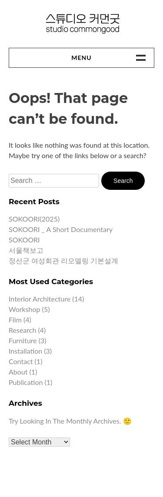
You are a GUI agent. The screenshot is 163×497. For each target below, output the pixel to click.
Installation (25, 351)
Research (22, 330)
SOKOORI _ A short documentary (61, 229)
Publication (26, 382)
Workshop (24, 309)
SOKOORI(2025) (34, 219)
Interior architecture (39, 299)
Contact (21, 361)
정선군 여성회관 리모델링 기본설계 (63, 260)
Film (15, 319)
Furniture (23, 340)
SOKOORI (24, 239)
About (18, 372)
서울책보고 (26, 250)
